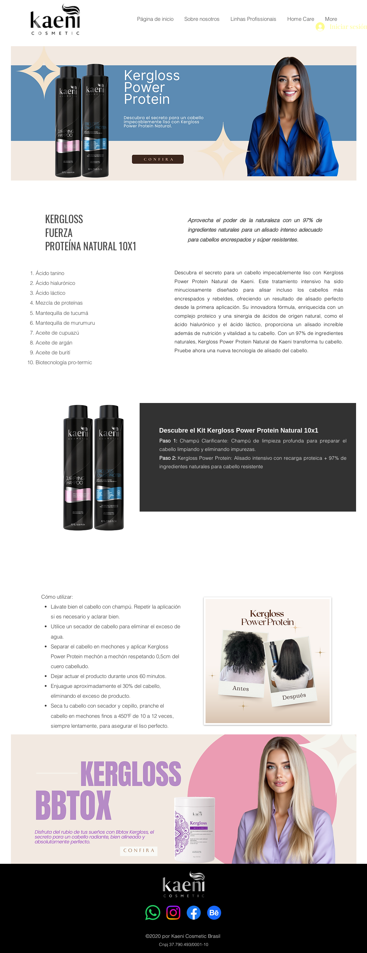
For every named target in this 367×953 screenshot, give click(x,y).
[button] (253, 19)
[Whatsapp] (152, 912)
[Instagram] (173, 912)
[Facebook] (193, 912)
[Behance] (214, 912)
